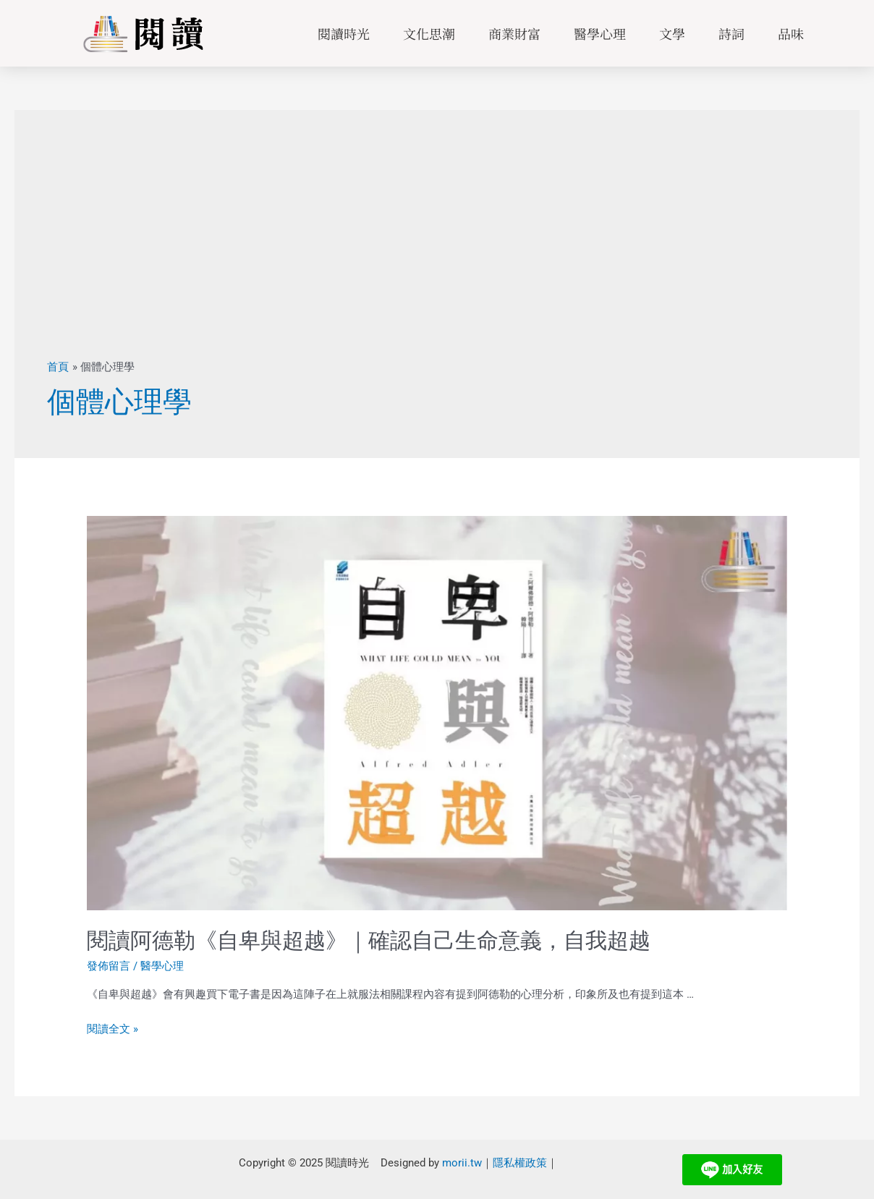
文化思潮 (429, 33)
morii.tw (462, 1162)
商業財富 (514, 33)
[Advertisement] (437, 251)
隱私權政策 (520, 1162)
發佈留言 (108, 966)
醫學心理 (600, 33)
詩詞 (731, 33)
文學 (672, 33)
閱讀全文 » (112, 1028)
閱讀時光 (344, 33)
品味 (791, 33)
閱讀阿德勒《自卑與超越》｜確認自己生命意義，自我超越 (368, 940)
